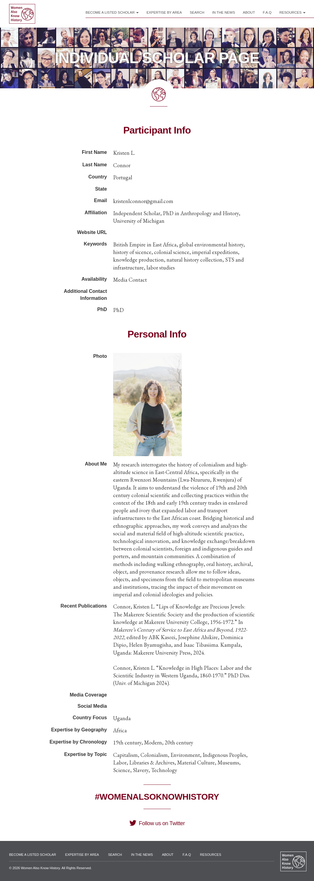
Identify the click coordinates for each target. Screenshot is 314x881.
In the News (223, 12)
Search (197, 12)
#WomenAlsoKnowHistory (157, 796)
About (249, 12)
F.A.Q (267, 12)
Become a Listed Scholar (112, 12)
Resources (292, 12)
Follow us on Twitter (157, 823)
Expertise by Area (164, 12)
